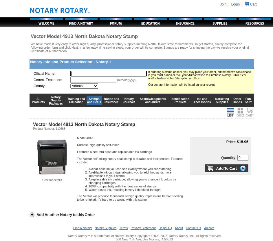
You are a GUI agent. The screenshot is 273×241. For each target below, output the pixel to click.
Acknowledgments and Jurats (153, 100)
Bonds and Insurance (111, 100)
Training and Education (76, 100)
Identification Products (180, 100)
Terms (123, 228)
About (179, 228)
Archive (209, 228)
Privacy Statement (143, 228)
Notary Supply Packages (56, 100)
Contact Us (193, 228)
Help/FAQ (165, 228)
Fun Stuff (248, 100)
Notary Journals (129, 100)
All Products (38, 100)
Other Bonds (237, 100)
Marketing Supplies (222, 100)
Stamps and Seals (94, 100)
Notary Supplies (105, 228)
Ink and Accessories (202, 100)
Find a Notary (82, 228)
